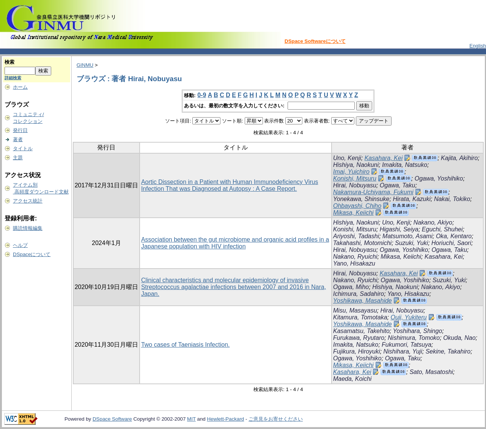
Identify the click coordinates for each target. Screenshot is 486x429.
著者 (18, 139)
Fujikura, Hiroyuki (356, 351)
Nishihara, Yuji (402, 351)
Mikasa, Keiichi (353, 212)
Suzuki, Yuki (411, 243)
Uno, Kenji (347, 158)
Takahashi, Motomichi (362, 243)
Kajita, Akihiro (459, 158)
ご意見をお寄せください (276, 419)
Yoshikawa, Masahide (362, 300)
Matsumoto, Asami (407, 236)
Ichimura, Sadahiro (358, 294)
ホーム (20, 87)
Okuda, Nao (459, 338)
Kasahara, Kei (384, 158)
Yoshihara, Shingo (417, 331)
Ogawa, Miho (351, 287)
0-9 (201, 95)
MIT (191, 419)
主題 (18, 157)
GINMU (85, 65)
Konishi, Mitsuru (354, 178)
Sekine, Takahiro (448, 351)
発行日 (20, 130)
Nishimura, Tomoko (414, 338)
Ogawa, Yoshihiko (439, 178)
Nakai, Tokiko (452, 199)
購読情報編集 (27, 228)
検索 (9, 62)
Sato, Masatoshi (431, 372)
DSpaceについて (31, 254)
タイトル (23, 148)
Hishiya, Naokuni (356, 165)
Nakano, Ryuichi (355, 256)
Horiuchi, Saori (451, 243)
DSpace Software (112, 419)
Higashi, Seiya (399, 229)
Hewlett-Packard (225, 419)
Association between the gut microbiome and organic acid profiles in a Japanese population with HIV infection (235, 243)
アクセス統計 (27, 201)
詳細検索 (13, 77)
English (477, 46)
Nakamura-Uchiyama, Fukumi (373, 192)
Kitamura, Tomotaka (360, 317)
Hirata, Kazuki (412, 199)
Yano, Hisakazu (354, 263)
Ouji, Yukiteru (408, 317)
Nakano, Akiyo (433, 222)
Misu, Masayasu (355, 310)
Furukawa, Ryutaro (358, 338)
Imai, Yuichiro (351, 171)
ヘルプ (20, 245)
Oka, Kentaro (454, 236)
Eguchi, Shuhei (442, 229)
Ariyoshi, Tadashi (356, 236)
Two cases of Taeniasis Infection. (185, 344)
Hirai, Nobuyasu (354, 185)
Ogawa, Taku (397, 185)
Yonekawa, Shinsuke (361, 199)
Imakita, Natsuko (404, 165)
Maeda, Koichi (352, 379)
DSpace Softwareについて (315, 41)
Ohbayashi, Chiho (357, 206)
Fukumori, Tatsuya (406, 344)
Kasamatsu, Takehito (361, 331)
